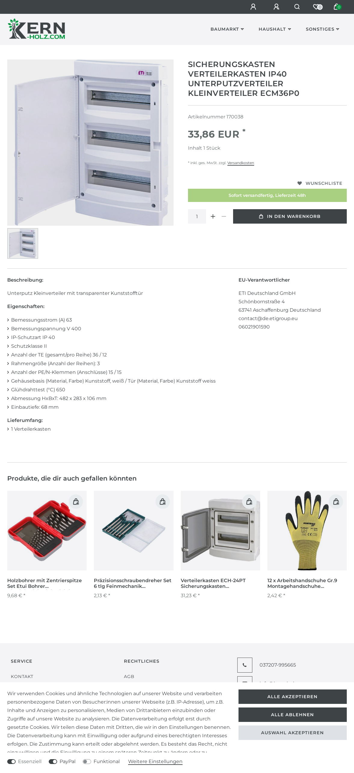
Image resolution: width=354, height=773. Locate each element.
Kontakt (22, 676)
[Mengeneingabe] (197, 216)
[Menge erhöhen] (213, 216)
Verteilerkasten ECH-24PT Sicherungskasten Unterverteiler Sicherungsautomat (213, 584)
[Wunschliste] (316, 7)
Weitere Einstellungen (155, 761)
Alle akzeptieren (292, 696)
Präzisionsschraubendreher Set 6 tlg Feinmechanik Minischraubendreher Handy (132, 584)
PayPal (67, 761)
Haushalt (272, 29)
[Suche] (295, 7)
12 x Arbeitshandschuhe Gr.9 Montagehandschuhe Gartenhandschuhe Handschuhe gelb (302, 584)
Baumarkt (225, 29)
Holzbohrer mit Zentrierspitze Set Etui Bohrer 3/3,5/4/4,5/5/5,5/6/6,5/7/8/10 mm (46, 584)
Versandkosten (240, 162)
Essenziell (30, 761)
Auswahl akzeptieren (292, 732)
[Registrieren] (274, 7)
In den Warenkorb (290, 216)
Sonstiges (320, 29)
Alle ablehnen (292, 714)
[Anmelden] (251, 7)
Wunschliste (320, 183)
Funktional (107, 761)
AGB (129, 676)
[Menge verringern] (224, 216)
